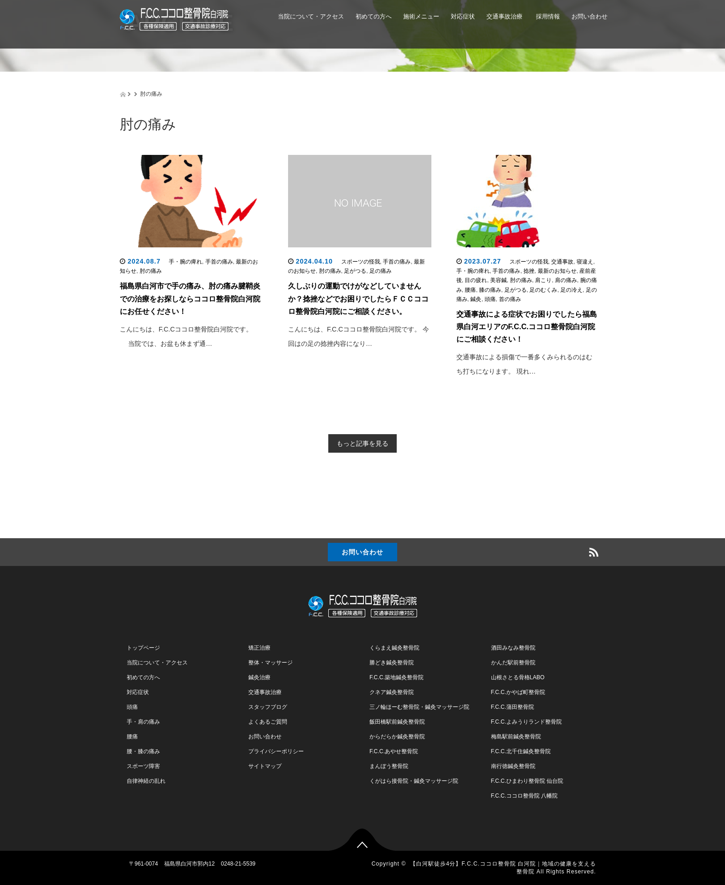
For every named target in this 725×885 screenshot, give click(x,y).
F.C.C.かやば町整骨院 (518, 692)
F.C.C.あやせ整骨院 (393, 751)
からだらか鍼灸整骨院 (397, 736)
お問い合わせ (589, 16)
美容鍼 (498, 280)
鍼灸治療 (259, 677)
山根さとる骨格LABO (518, 677)
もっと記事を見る (362, 443)
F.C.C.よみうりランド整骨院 (526, 722)
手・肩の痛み (143, 722)
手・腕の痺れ (185, 261)
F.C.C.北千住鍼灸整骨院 (521, 751)
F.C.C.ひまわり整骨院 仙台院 (527, 781)
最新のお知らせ (557, 271)
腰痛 (470, 290)
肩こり (543, 280)
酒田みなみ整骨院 (513, 648)
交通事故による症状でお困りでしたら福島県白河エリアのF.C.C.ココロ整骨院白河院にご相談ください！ (526, 326)
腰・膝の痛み (143, 751)
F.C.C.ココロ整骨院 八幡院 (524, 796)
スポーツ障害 (143, 766)
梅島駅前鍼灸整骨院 (516, 736)
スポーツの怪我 (360, 261)
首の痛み (510, 299)
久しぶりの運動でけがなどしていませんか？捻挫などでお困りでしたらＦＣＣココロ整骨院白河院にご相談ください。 (358, 298)
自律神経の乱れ (146, 781)
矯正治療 (259, 648)
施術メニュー (421, 16)
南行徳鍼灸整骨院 (513, 766)
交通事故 (562, 261)
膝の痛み (490, 290)
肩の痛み (566, 280)
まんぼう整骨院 (388, 766)
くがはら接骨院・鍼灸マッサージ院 (413, 781)
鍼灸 (475, 299)
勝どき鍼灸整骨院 (391, 662)
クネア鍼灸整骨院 (391, 692)
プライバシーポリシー (276, 751)
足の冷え (571, 290)
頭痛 (490, 299)
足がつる (355, 271)
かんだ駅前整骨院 (513, 662)
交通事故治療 (504, 16)
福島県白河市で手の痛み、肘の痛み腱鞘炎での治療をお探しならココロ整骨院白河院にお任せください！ (190, 298)
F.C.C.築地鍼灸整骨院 (396, 677)
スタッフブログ (267, 707)
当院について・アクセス (311, 16)
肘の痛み (151, 271)
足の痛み (380, 271)
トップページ (143, 648)
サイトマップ (265, 766)
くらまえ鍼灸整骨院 (394, 648)
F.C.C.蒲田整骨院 (512, 707)
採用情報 (547, 16)
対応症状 (463, 16)
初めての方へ (374, 16)
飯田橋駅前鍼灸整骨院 (397, 722)
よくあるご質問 (267, 722)
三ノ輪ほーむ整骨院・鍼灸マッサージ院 (419, 707)
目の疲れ (476, 280)
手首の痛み (219, 261)
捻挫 (529, 271)
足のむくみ (543, 290)
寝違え (585, 261)
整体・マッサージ (270, 662)
